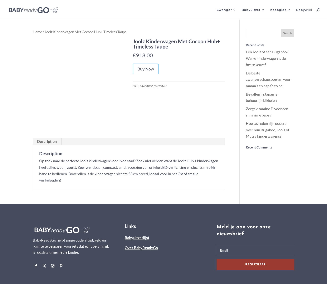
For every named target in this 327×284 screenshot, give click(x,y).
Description (47, 141)
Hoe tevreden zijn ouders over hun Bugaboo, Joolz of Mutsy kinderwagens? (267, 129)
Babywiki (304, 10)
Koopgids (278, 10)
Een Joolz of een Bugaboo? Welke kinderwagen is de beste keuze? (267, 58)
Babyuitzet (251, 10)
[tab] (47, 141)
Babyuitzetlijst (137, 237)
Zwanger (224, 10)
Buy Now (145, 68)
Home (37, 32)
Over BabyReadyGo (141, 247)
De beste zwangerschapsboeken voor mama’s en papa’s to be (268, 79)
